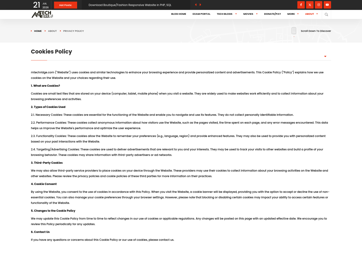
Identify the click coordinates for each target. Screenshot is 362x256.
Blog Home (178, 14)
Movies (250, 14)
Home (38, 31)
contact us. (166, 240)
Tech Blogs (227, 14)
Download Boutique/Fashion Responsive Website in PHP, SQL (130, 5)
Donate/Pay (272, 14)
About (311, 14)
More (293, 14)
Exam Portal (201, 14)
